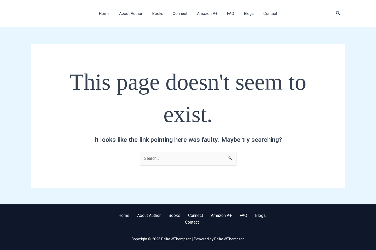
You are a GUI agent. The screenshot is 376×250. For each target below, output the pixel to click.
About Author (135, 13)
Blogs (245, 13)
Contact (264, 13)
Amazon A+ (206, 13)
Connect (181, 13)
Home (110, 13)
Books (160, 13)
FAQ (228, 13)
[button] (338, 13)
